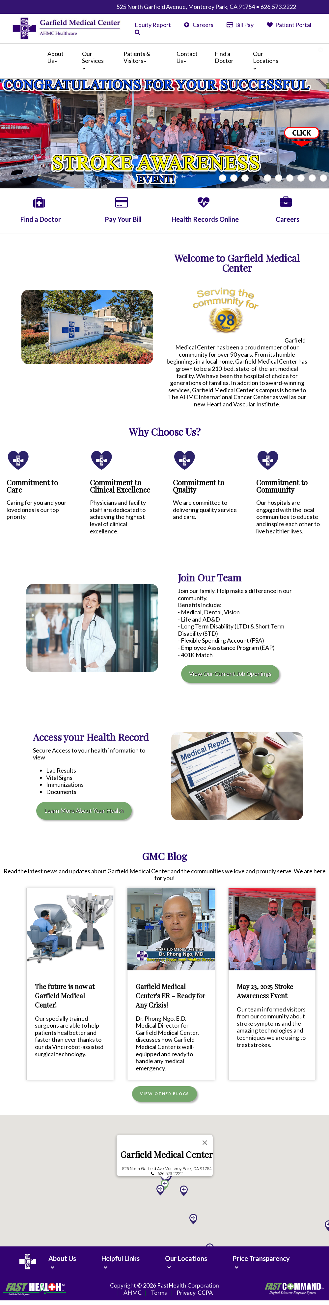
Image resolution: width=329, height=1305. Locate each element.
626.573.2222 (169, 1172)
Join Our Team (209, 577)
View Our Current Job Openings (230, 673)
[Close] (205, 1141)
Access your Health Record (91, 737)
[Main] (164, 61)
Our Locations (265, 60)
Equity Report (153, 24)
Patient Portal (289, 24)
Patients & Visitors (137, 57)
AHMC (132, 1292)
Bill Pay (240, 24)
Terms (159, 1292)
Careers (198, 24)
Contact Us (187, 57)
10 (323, 178)
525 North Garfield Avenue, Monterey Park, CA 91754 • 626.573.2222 (206, 6)
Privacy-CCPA (195, 1292)
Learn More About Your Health (84, 810)
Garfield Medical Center (167, 1153)
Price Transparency (261, 1258)
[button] (193, 1218)
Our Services (93, 60)
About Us (55, 57)
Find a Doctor (224, 57)
